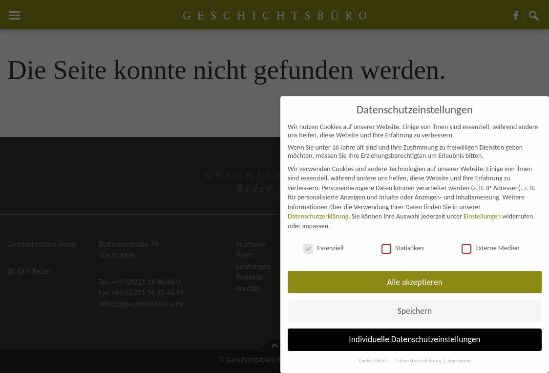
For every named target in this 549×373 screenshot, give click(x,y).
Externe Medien (491, 248)
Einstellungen (482, 216)
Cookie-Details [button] (374, 360)
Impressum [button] (458, 360)
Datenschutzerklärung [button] (418, 360)
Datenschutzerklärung (318, 216)
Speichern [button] (415, 311)
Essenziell (323, 248)
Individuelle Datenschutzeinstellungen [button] (414, 339)
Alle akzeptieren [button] (415, 282)
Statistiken (402, 248)
